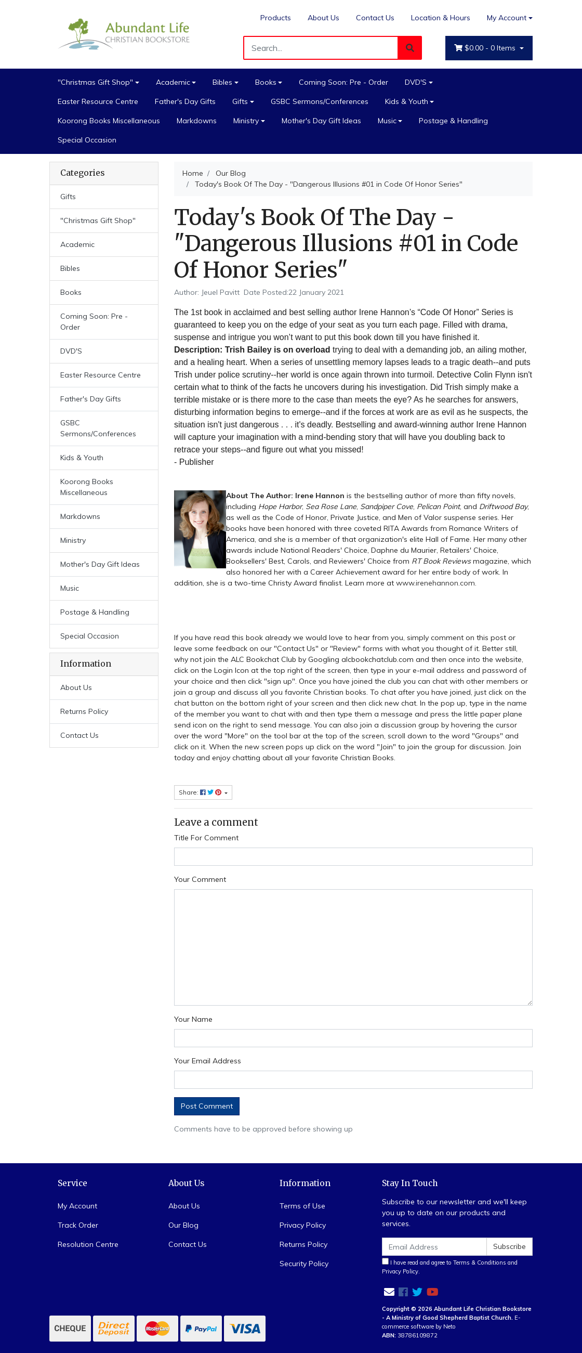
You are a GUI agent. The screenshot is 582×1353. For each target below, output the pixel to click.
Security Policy (304, 1263)
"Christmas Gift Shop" (95, 82)
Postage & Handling (453, 120)
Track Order (78, 1225)
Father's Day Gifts (185, 101)
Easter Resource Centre (98, 101)
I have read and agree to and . (450, 1266)
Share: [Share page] (201, 792)
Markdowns (197, 120)
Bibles (222, 82)
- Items (486, 48)
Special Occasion (87, 140)
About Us (323, 17)
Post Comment (207, 1106)
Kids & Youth (406, 101)
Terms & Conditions (479, 1262)
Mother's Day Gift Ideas (321, 120)
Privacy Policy (303, 1225)
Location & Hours (440, 17)
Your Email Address (207, 1060)
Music (387, 120)
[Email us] (389, 1291)
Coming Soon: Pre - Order (343, 82)
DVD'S (416, 82)
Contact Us (375, 17)
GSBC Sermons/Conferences (319, 101)
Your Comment (200, 879)
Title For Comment (206, 837)
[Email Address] (434, 1247)
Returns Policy (84, 711)
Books (265, 82)
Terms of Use (302, 1206)
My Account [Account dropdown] (506, 17)
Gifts (240, 101)
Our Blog (183, 1225)
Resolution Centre (88, 1244)
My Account (77, 1206)
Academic (173, 82)
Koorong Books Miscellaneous (109, 120)
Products (275, 17)
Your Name (193, 1019)
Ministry (246, 120)
